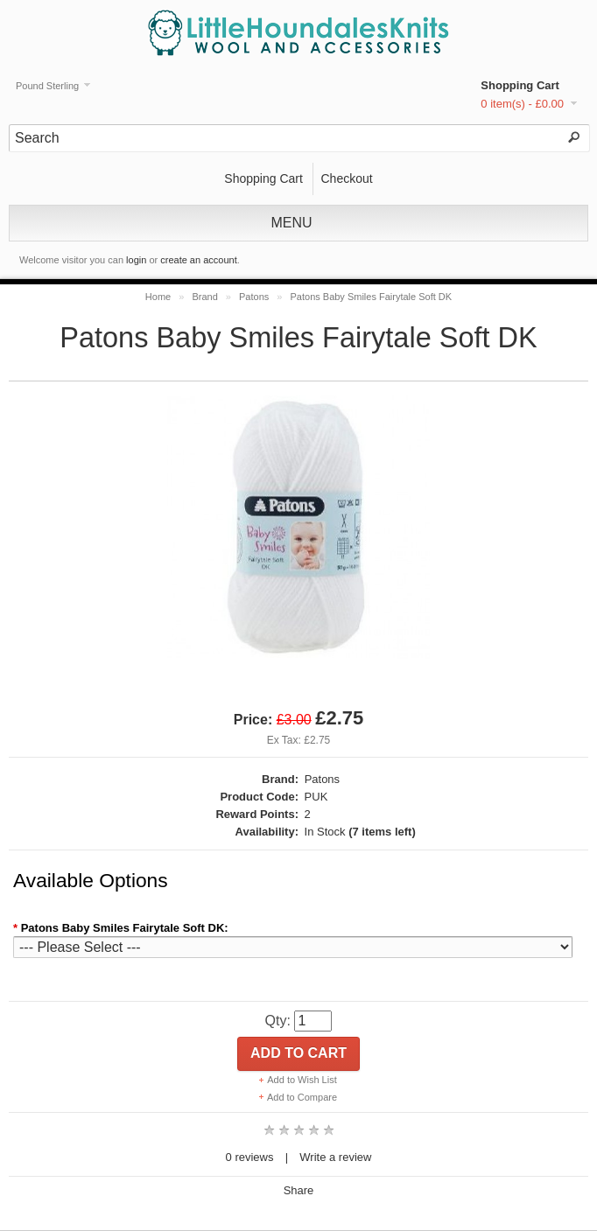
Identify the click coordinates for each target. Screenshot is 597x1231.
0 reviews (250, 1157)
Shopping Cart (520, 85)
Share (299, 1190)
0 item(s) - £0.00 (522, 103)
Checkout (346, 178)
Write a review (335, 1157)
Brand (204, 296)
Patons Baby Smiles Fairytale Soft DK (372, 296)
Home (158, 296)
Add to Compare (302, 1097)
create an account (198, 260)
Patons (254, 296)
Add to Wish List (301, 1079)
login (136, 260)
